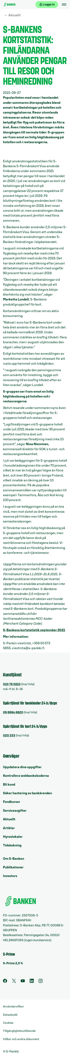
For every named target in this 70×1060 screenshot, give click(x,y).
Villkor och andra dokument (21, 1039)
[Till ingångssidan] (9, 4)
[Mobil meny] (64, 4)
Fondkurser (11, 801)
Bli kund (9, 784)
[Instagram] (40, 981)
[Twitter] (14, 981)
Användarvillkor (13, 1006)
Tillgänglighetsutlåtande (19, 1031)
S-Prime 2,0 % (13, 963)
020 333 (9, 735)
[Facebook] (5, 981)
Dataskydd (10, 1014)
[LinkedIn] (32, 981)
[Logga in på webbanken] (46, 4)
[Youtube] (23, 981)
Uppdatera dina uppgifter (22, 767)
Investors (10, 876)
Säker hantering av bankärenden (27, 793)
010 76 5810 (12, 684)
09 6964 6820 (13, 712)
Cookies (8, 1023)
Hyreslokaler (13, 836)
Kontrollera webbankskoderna (26, 775)
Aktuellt (14, 15)
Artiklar (9, 828)
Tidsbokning (12, 845)
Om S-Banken (13, 858)
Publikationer (13, 867)
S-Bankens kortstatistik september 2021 (34, 630)
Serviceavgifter (15, 810)
